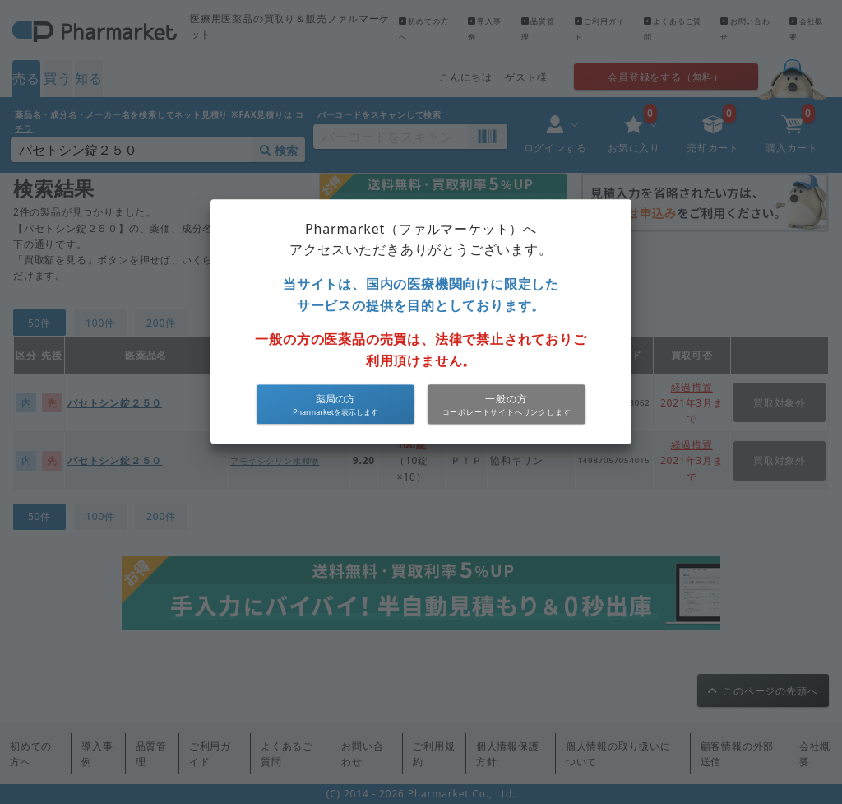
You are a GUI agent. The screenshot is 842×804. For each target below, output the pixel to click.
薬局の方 (335, 399)
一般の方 (506, 399)
